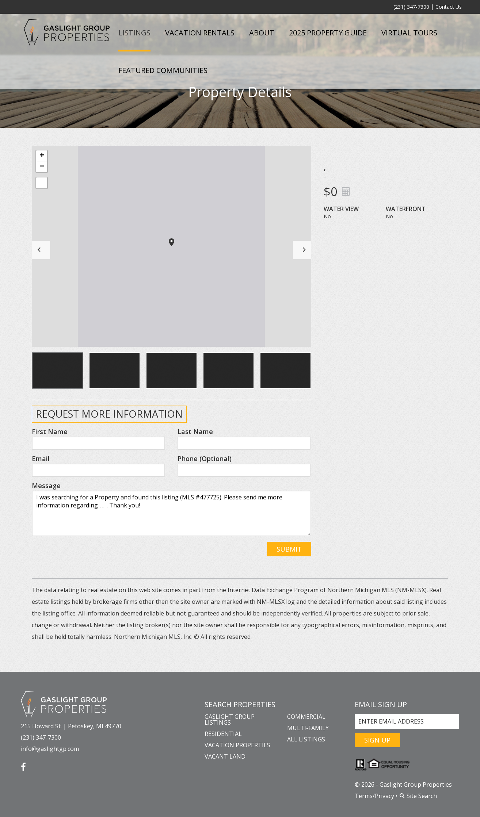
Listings (134, 33)
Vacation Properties (237, 745)
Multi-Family (308, 728)
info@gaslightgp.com (50, 749)
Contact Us (448, 6)
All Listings (306, 739)
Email (41, 458)
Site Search (418, 796)
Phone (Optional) (205, 458)
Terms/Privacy (374, 796)
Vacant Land (225, 756)
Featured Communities (162, 70)
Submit (289, 549)
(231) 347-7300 (411, 6)
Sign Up (377, 740)
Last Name (195, 431)
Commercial (306, 717)
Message (46, 485)
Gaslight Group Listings (230, 719)
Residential (223, 734)
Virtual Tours (409, 33)
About (261, 33)
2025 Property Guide (328, 33)
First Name (50, 431)
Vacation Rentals (200, 33)
